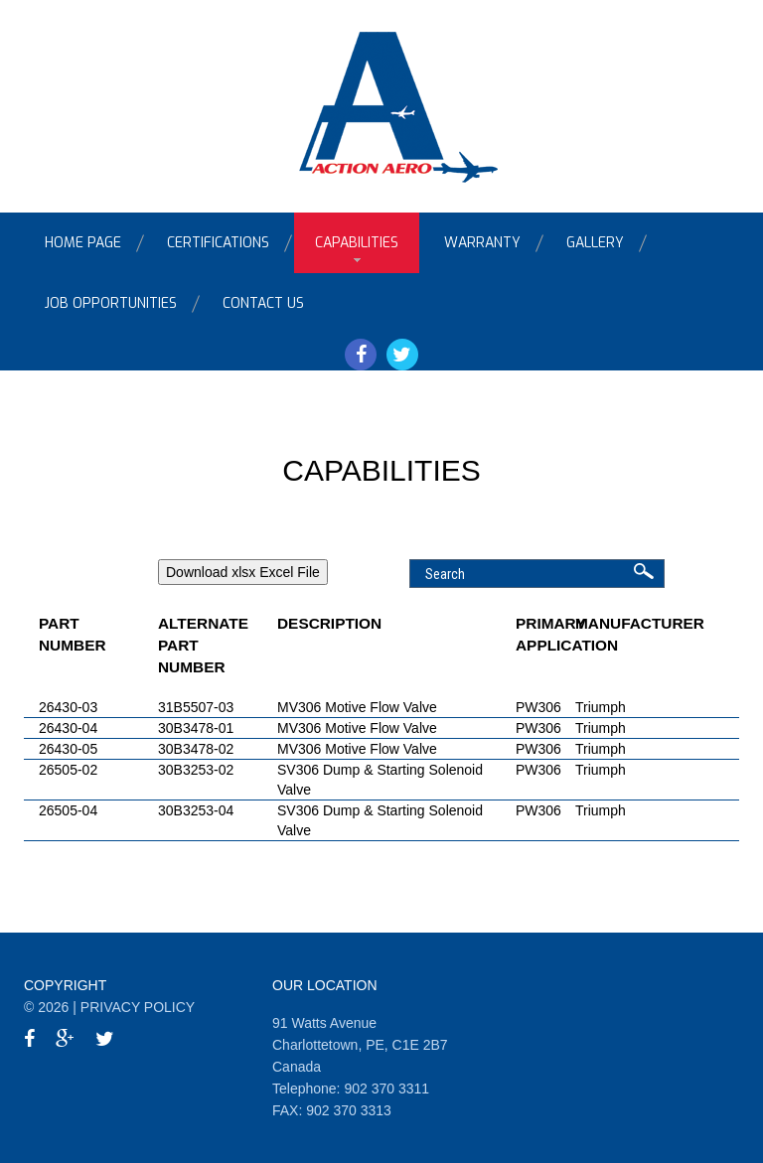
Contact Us (263, 303)
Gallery (595, 242)
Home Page (83, 242)
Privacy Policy (137, 1007)
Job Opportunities (111, 303)
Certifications (218, 242)
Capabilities (356, 242)
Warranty (482, 242)
